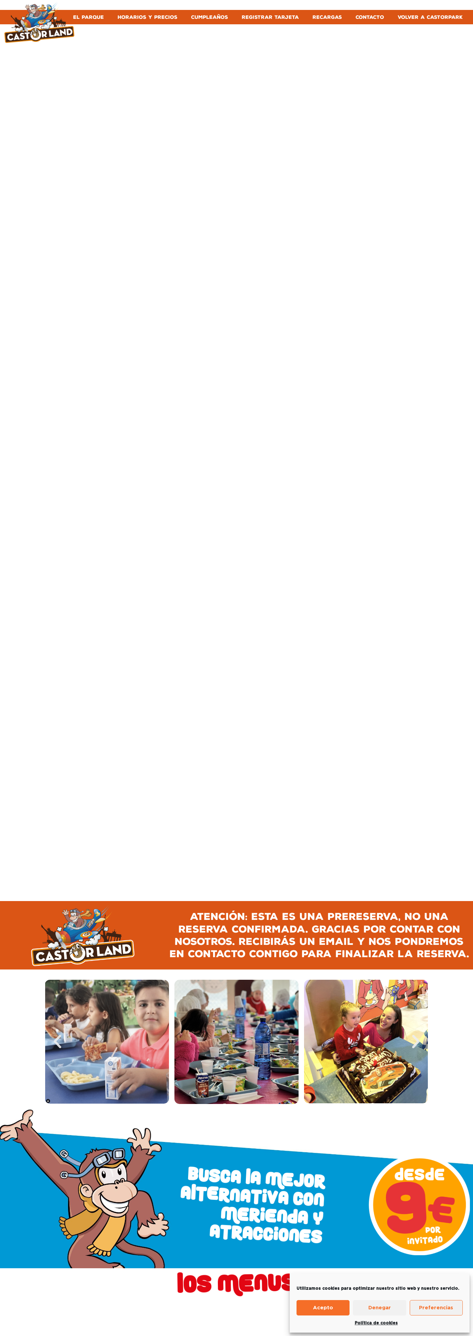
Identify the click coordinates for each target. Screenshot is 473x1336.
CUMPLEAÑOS (209, 17)
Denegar (379, 1307)
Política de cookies (376, 1323)
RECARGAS (327, 17)
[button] (57, 1042)
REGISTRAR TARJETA (270, 17)
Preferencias (436, 1307)
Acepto (323, 1307)
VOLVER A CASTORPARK (430, 17)
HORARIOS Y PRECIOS (148, 17)
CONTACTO (370, 17)
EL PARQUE (88, 17)
